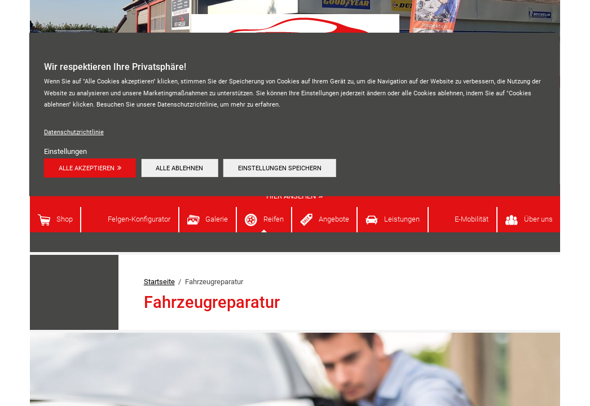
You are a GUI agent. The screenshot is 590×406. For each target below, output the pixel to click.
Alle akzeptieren (87, 168)
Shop (64, 219)
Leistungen (402, 219)
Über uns (538, 219)
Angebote (334, 219)
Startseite (159, 281)
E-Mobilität (471, 219)
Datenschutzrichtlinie (74, 132)
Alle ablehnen (179, 168)
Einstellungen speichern (280, 168)
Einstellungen (65, 151)
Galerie (216, 219)
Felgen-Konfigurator (139, 219)
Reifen (273, 219)
